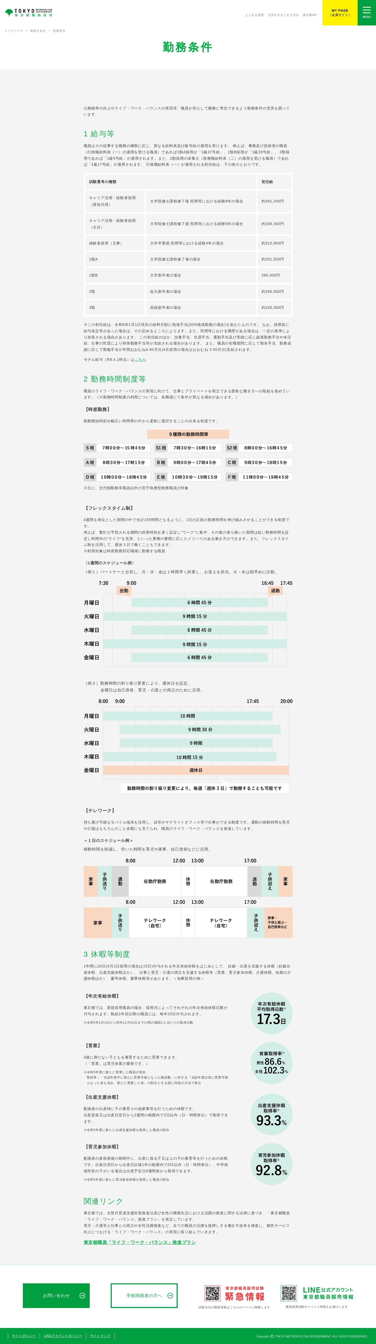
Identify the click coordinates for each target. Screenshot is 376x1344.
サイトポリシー (24, 1336)
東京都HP (310, 15)
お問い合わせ (56, 1295)
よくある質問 (254, 15)
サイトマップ (100, 1336)
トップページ (13, 30)
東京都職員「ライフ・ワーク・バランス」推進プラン (140, 1242)
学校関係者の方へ (144, 1295)
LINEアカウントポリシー (63, 1336)
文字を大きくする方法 (283, 15)
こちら (140, 359)
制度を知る (38, 30)
